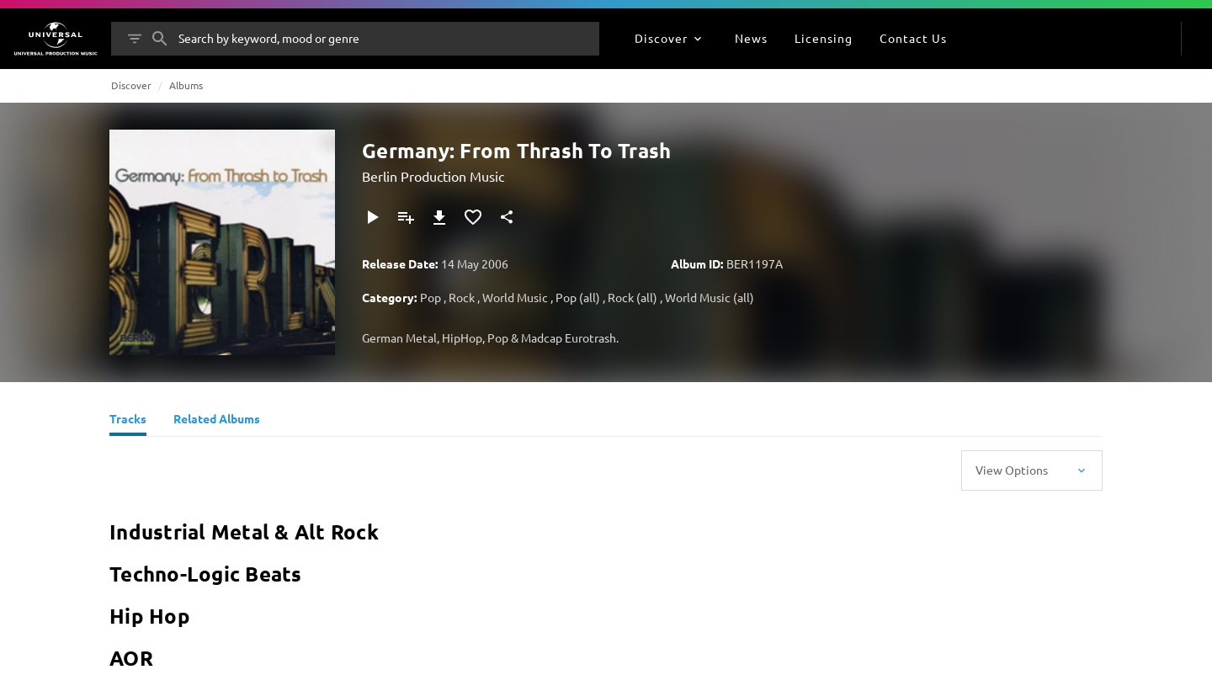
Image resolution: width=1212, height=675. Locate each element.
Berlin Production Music (433, 175)
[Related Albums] (216, 421)
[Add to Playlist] (406, 217)
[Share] (507, 217)
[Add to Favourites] (473, 217)
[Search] (160, 39)
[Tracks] (127, 421)
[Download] (439, 217)
